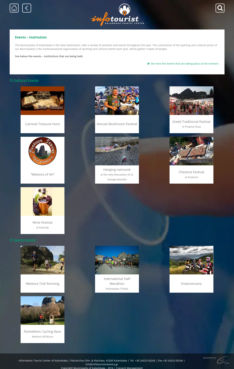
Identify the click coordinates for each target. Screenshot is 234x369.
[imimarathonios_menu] (117, 245)
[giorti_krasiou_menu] (42, 187)
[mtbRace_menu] (42, 296)
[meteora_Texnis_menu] (42, 136)
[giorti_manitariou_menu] (117, 87)
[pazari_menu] (191, 87)
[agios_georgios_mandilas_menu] (117, 136)
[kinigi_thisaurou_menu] (42, 87)
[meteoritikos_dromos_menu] (42, 245)
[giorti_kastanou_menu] (191, 136)
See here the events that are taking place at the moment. (183, 63)
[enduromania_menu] (191, 245)
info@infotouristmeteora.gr (101, 364)
